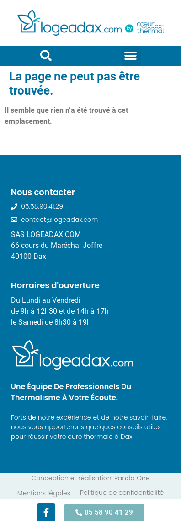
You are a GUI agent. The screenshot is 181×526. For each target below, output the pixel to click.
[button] (131, 56)
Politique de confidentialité (122, 492)
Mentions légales (43, 493)
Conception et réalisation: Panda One (90, 478)
